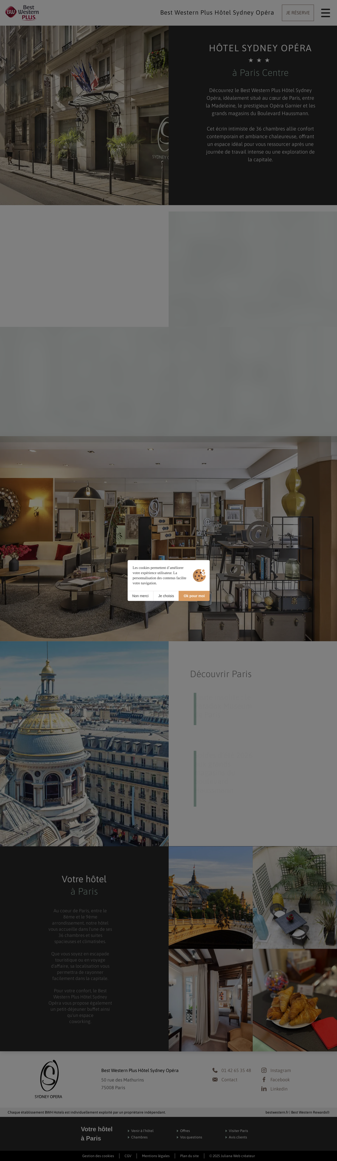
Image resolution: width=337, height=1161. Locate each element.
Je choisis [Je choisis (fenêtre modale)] (166, 596)
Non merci (140, 596)
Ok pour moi (194, 596)
